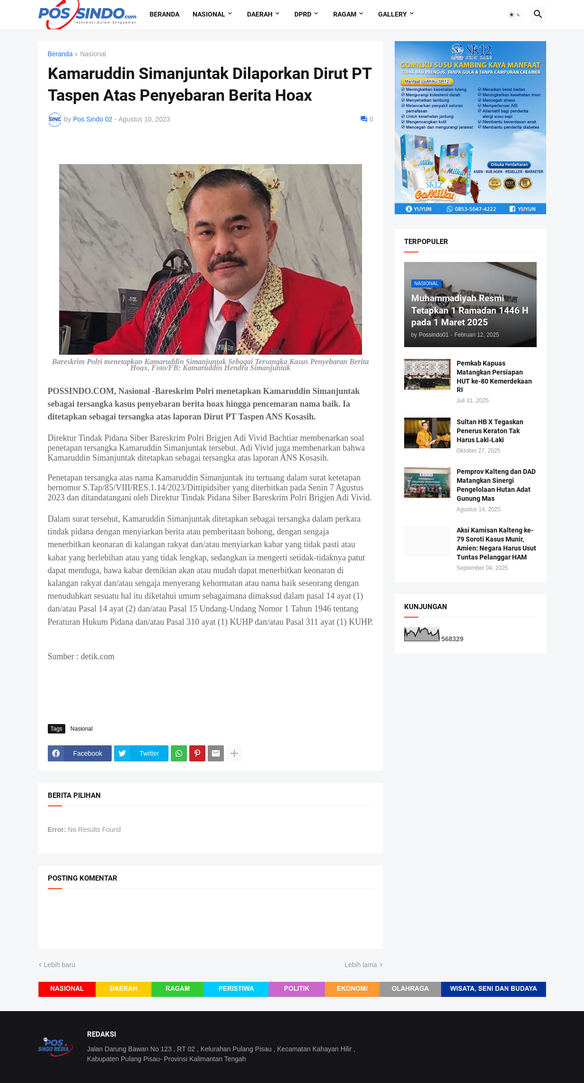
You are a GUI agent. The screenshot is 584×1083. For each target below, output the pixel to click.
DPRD (302, 14)
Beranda (164, 14)
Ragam (344, 14)
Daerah (260, 14)
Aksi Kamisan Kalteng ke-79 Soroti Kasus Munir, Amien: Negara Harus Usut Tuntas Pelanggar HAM (496, 543)
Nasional (209, 14)
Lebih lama (361, 965)
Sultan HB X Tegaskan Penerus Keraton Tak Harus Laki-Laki (490, 431)
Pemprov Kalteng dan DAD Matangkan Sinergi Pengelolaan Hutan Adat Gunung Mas (496, 485)
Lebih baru (59, 965)
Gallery (392, 14)
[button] (515, 14)
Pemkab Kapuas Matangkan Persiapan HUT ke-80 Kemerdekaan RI (494, 376)
